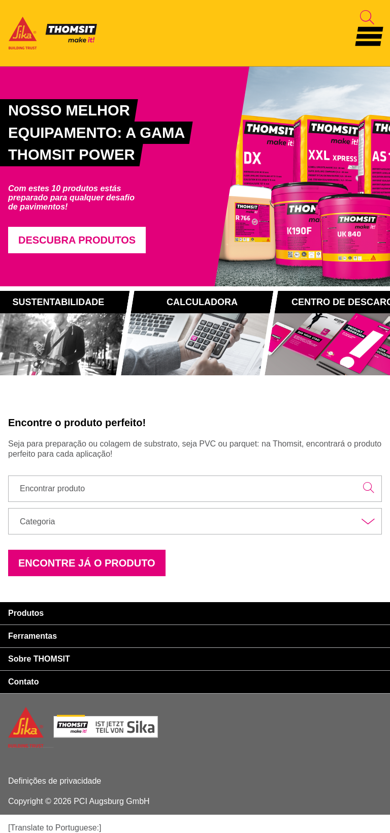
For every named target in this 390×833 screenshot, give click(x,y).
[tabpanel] (113, 176)
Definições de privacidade (54, 781)
